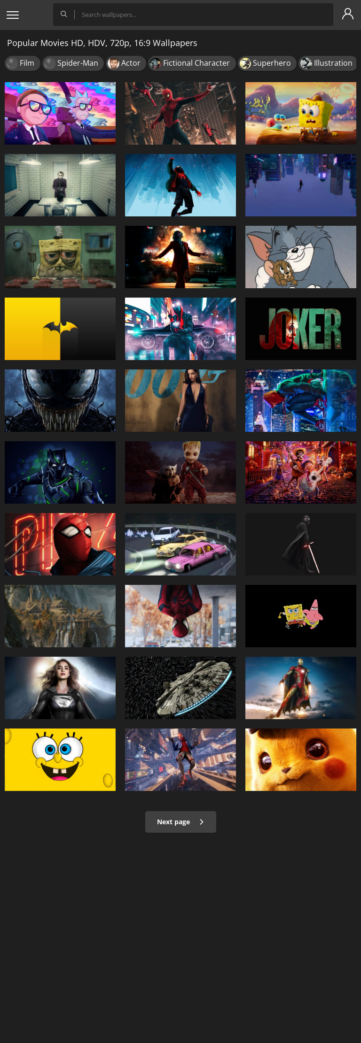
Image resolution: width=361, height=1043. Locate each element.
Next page (180, 821)
